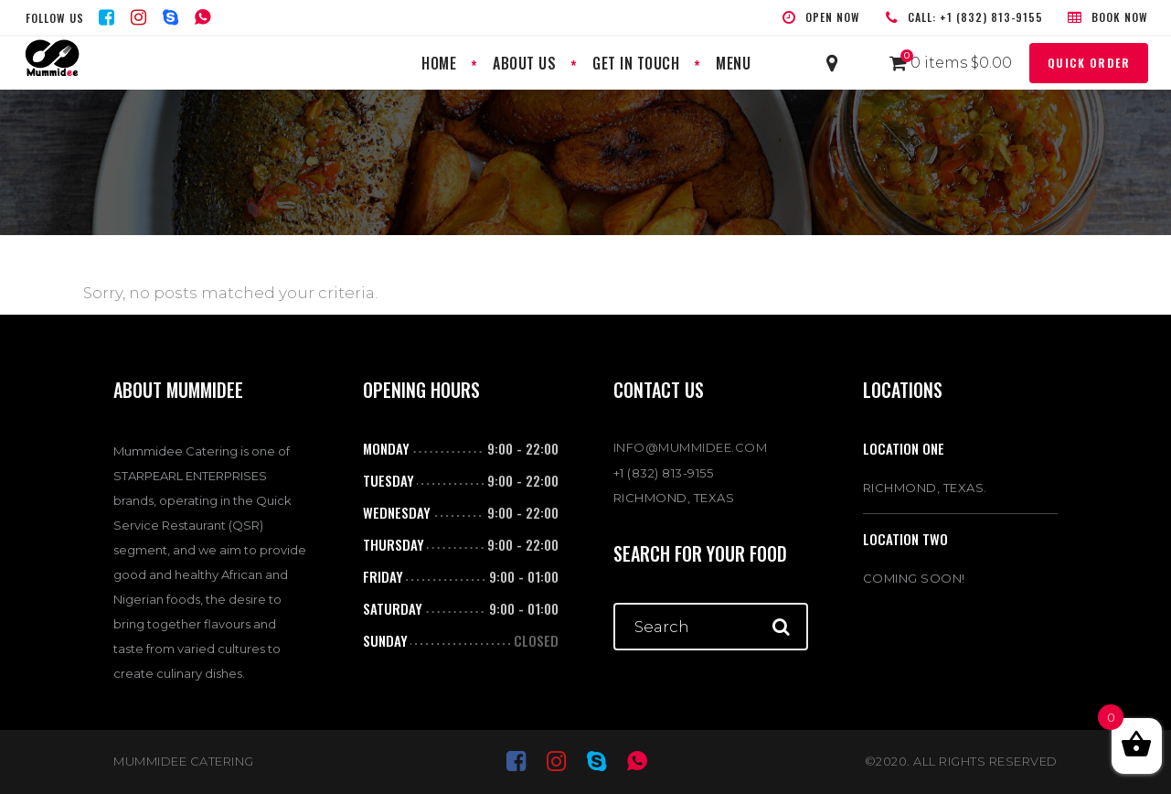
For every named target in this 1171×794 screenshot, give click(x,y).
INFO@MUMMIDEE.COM (690, 447)
